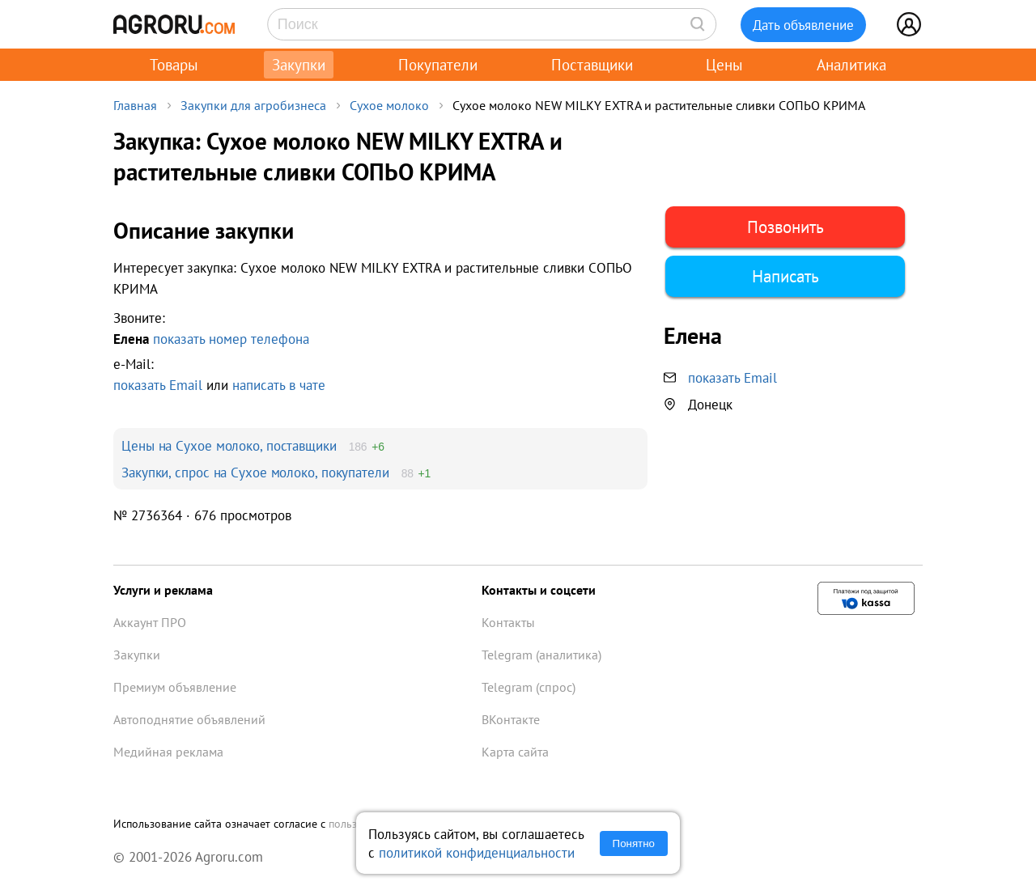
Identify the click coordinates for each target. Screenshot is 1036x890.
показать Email (157, 384)
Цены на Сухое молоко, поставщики (229, 445)
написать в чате (278, 384)
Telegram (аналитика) (541, 654)
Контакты (508, 622)
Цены (724, 64)
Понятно (634, 843)
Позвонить (785, 227)
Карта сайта (515, 752)
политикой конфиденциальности (477, 852)
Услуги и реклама (163, 590)
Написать (785, 276)
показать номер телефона (231, 338)
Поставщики (592, 64)
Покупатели (438, 64)
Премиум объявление (174, 687)
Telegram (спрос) (528, 687)
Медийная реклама (168, 752)
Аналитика (851, 64)
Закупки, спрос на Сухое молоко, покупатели (255, 472)
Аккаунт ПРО (149, 622)
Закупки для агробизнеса (253, 105)
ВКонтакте (511, 719)
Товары (174, 64)
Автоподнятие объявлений (189, 719)
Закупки (298, 64)
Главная (135, 105)
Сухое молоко (389, 105)
